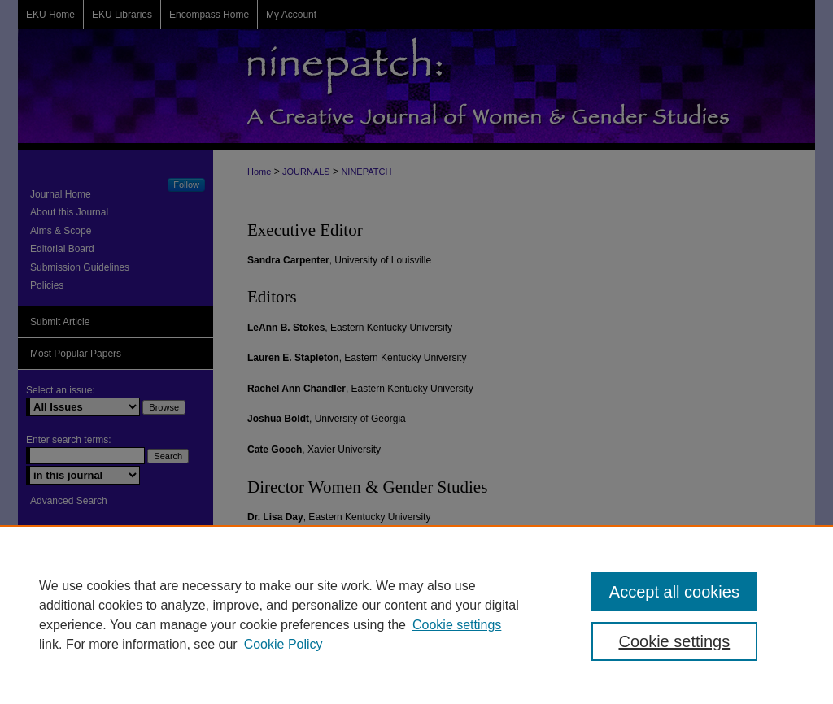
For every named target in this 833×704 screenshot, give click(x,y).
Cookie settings (456, 625)
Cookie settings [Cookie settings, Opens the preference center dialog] (674, 641)
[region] (416, 614)
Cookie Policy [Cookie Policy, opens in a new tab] (283, 644)
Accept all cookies (674, 592)
